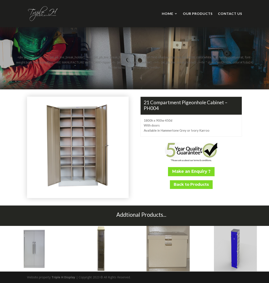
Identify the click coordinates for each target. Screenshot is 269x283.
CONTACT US (230, 13)
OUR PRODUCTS (198, 13)
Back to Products (191, 184)
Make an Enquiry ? (191, 171)
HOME (167, 13)
